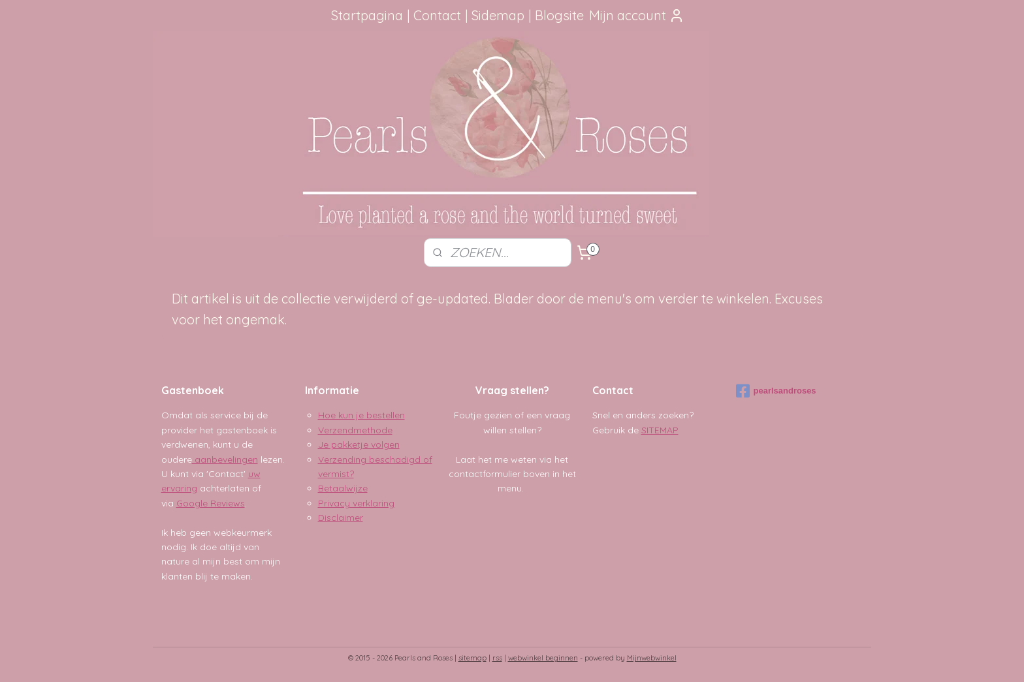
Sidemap (498, 15)
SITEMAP (660, 430)
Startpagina (367, 15)
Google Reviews (210, 503)
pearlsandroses (776, 391)
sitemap (472, 657)
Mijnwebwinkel (652, 657)
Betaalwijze (343, 488)
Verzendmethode (355, 430)
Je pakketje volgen (359, 444)
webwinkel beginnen (543, 657)
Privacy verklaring (356, 503)
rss (497, 657)
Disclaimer (340, 517)
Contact (437, 15)
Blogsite (559, 15)
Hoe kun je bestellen (361, 415)
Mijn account (636, 15)
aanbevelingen (225, 459)
